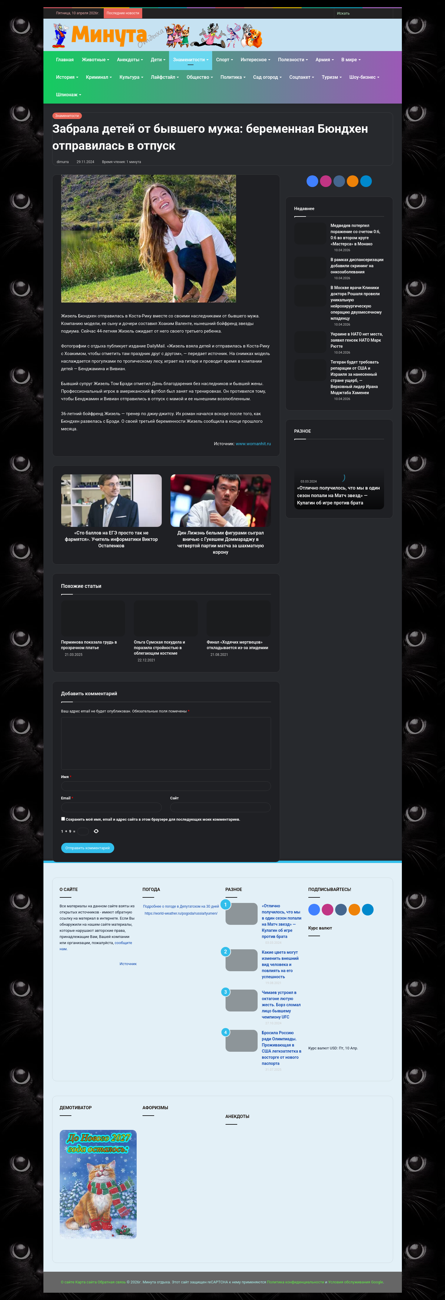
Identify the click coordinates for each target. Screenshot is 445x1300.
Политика (231, 77)
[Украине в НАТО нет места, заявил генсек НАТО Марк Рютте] (310, 342)
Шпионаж (67, 94)
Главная (65, 59)
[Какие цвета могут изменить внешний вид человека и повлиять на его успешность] (242, 960)
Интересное (254, 59)
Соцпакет (299, 77)
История (65, 77)
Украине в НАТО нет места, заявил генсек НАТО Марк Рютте (357, 340)
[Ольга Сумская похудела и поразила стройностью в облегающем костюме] (166, 618)
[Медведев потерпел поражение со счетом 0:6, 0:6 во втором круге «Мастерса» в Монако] (310, 233)
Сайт (174, 798)
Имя (66, 777)
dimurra (63, 162)
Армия (323, 59)
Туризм (330, 77)
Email (67, 798)
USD (333, 1048)
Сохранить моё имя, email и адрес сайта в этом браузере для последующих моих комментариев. (153, 819)
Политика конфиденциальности (295, 1282)
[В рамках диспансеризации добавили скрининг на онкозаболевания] (310, 268)
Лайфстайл (163, 77)
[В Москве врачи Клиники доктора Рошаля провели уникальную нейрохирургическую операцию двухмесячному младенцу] (310, 296)
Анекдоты (128, 59)
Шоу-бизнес (362, 77)
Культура (129, 77)
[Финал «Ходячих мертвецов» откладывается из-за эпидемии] (239, 618)
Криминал (97, 77)
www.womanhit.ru (253, 443)
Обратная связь (112, 1282)
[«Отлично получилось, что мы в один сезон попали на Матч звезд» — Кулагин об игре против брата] (242, 914)
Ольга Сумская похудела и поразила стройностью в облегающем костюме (159, 648)
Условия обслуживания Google (355, 1282)
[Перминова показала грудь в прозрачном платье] (93, 618)
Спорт (222, 59)
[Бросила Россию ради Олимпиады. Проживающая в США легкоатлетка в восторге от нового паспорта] (242, 1041)
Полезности (291, 59)
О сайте (67, 1282)
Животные (93, 59)
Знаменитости (189, 59)
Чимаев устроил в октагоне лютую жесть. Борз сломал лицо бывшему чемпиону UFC (281, 1004)
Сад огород (265, 77)
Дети (156, 59)
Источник (128, 964)
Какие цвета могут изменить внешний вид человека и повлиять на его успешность (280, 964)
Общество (198, 77)
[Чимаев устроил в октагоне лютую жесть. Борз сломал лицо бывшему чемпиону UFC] (242, 1000)
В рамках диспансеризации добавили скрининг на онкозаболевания (357, 265)
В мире (349, 59)
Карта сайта (85, 1282)
